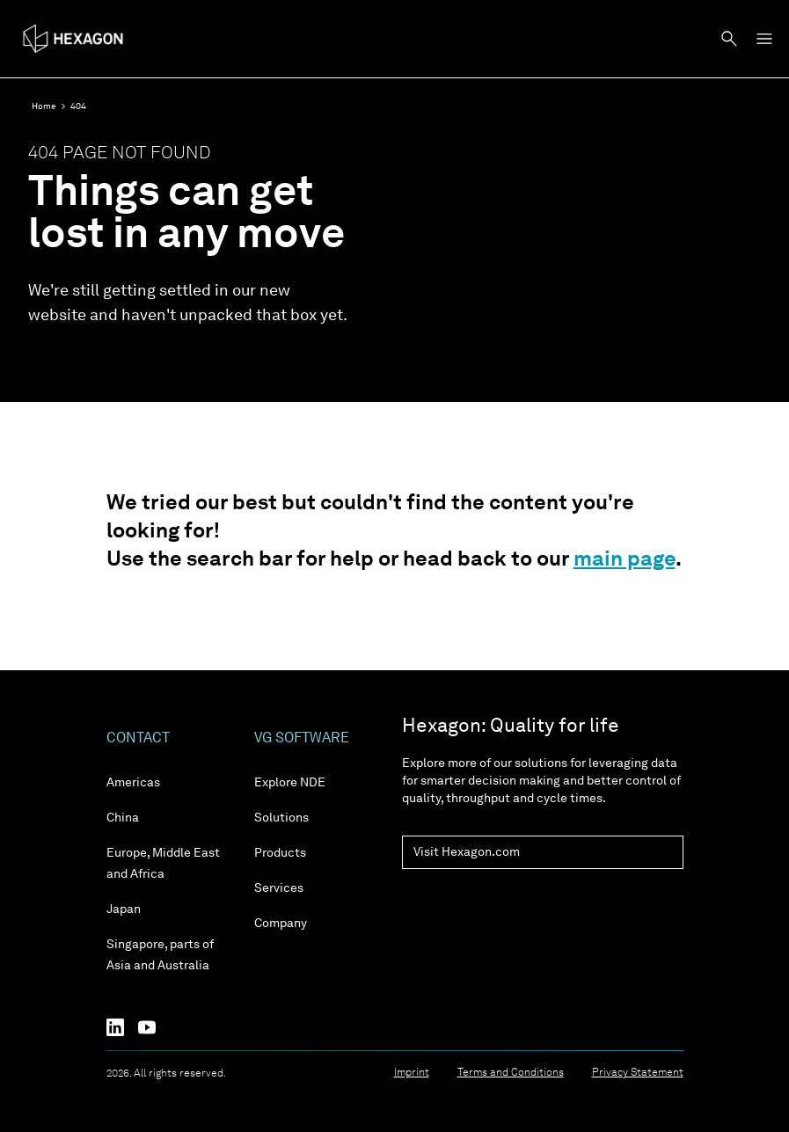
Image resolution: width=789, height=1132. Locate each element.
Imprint (411, 1073)
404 (78, 106)
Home (44, 106)
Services (278, 888)
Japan (123, 909)
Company (280, 923)
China (122, 818)
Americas (133, 783)
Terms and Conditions (510, 1073)
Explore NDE (289, 783)
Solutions (281, 818)
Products (280, 853)
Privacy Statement (637, 1073)
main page (624, 560)
